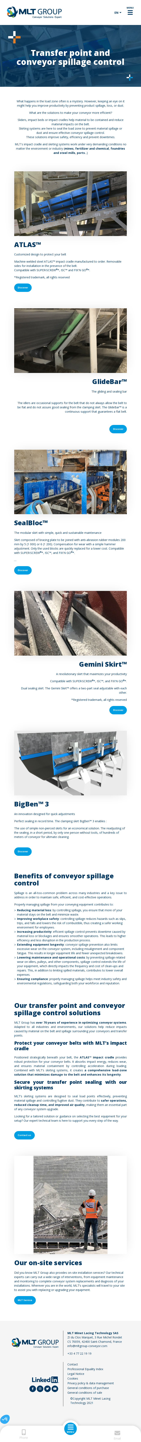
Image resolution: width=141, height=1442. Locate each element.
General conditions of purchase (88, 1388)
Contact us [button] (24, 1135)
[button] (5, 1419)
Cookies (72, 1378)
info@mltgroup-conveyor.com (87, 1346)
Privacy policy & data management (90, 1383)
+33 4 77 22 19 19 (79, 1353)
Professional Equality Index (85, 1369)
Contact (72, 1364)
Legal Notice (75, 1374)
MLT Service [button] (25, 1300)
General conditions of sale (84, 1393)
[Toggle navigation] (130, 12)
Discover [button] (23, 287)
